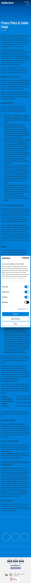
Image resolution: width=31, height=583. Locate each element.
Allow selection (15, 319)
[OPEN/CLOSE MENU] (26, 3)
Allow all (15, 314)
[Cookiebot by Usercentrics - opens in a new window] (22, 258)
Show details (22, 309)
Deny (15, 323)
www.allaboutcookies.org (9, 381)
